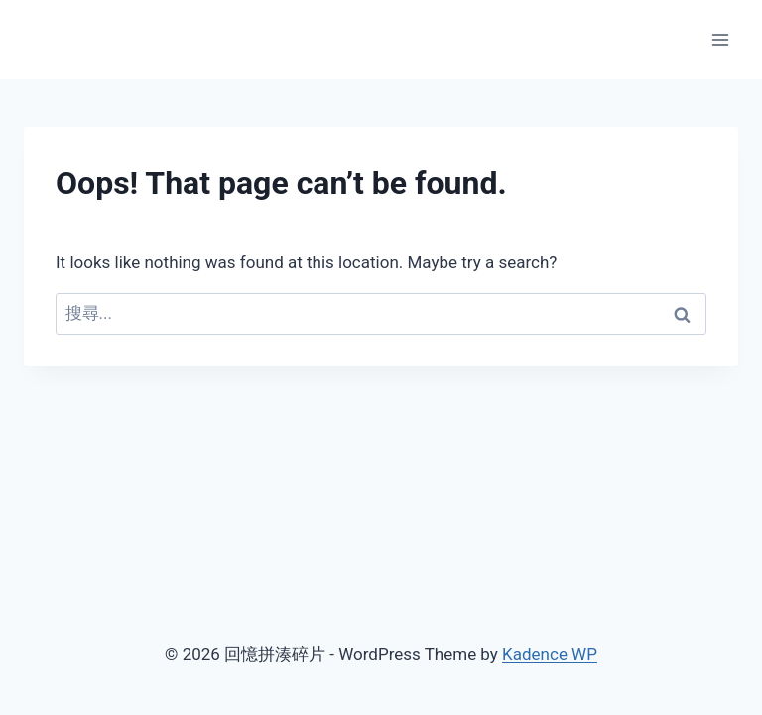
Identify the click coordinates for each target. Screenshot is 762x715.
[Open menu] (719, 39)
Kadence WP (549, 654)
